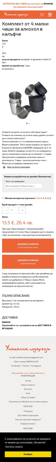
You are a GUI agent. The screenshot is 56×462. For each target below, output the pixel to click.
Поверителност (28, 423)
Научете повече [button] (14, 446)
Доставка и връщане (28, 415)
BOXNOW (48, 3)
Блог (28, 393)
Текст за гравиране (14, 181)
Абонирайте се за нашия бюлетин (28, 373)
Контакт (28, 389)
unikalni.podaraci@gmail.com (29, 357)
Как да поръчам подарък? (28, 419)
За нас (28, 380)
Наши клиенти (28, 385)
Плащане (28, 411)
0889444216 (32, 361)
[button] (26, 123)
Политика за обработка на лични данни (28, 401)
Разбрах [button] (28, 454)
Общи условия (28, 397)
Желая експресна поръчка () (26, 198)
